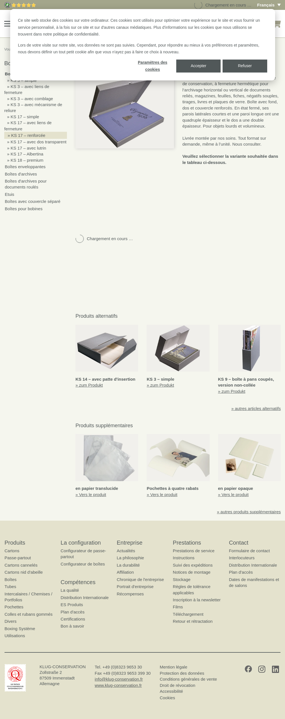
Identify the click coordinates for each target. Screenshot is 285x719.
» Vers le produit (90, 494)
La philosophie (130, 557)
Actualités (126, 550)
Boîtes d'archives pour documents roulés (26, 184)
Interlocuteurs (241, 557)
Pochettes (14, 606)
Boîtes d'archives (21, 174)
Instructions (184, 557)
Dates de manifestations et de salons (254, 582)
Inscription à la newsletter (197, 599)
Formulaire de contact (249, 550)
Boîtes (11, 579)
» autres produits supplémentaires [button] (249, 511)
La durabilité (128, 565)
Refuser (245, 65)
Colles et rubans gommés (29, 614)
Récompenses (130, 593)
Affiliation (125, 572)
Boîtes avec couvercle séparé (32, 201)
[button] (8, 24)
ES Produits (72, 604)
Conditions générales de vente (188, 679)
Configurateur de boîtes (83, 564)
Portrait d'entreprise (135, 586)
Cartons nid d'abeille (24, 572)
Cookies (167, 697)
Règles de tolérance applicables (191, 589)
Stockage (182, 579)
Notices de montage (191, 572)
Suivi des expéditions (193, 565)
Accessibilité (171, 691)
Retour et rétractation (193, 621)
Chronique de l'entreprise (140, 579)
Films (178, 606)
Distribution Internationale (85, 597)
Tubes (10, 586)
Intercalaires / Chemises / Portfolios (28, 596)
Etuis (9, 194)
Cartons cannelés (21, 565)
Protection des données (182, 673)
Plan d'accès (73, 611)
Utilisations (15, 635)
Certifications (73, 619)
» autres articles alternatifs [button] (256, 408)
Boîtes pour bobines (23, 208)
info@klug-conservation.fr (119, 679)
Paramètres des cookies (152, 66)
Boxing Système (20, 628)
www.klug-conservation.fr (118, 685)
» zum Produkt (89, 385)
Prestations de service (194, 550)
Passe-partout (18, 557)
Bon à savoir (72, 626)
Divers (11, 621)
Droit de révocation (177, 685)
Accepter (198, 65)
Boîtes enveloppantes (25, 166)
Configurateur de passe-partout (83, 553)
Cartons (12, 550)
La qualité (70, 590)
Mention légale (173, 667)
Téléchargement (188, 614)
